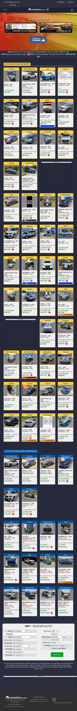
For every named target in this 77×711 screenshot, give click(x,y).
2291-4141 (12, 5)
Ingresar (69, 2)
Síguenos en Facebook (63, 703)
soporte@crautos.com (12, 2)
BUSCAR (57, 655)
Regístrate (60, 2)
